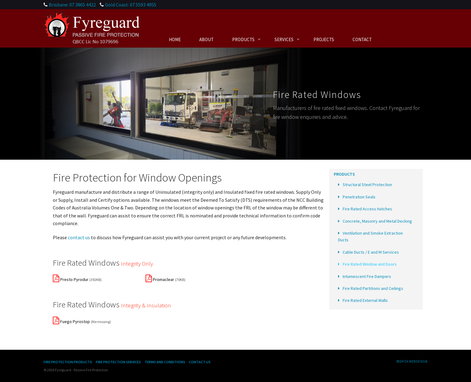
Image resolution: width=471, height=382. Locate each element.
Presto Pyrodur (70, 279)
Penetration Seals (359, 197)
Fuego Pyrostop (71, 321)
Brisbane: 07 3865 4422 (72, 5)
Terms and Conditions (165, 362)
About (206, 39)
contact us (79, 237)
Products (243, 39)
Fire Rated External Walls (365, 300)
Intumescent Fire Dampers (367, 276)
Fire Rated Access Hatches (367, 209)
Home (175, 39)
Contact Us (200, 362)
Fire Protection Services (118, 362)
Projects (323, 39)
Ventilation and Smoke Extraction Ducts (370, 236)
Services (284, 39)
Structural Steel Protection (367, 184)
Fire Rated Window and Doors (370, 264)
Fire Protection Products (68, 362)
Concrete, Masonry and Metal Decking (377, 221)
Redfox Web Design (411, 361)
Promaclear (160, 279)
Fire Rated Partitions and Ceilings (373, 288)
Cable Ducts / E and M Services (371, 252)
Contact (362, 39)
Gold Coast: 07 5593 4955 (130, 5)
